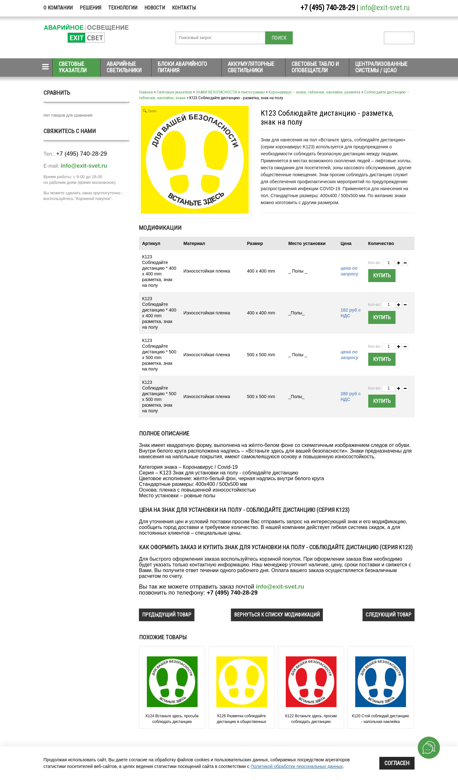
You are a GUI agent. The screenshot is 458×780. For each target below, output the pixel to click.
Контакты (184, 8)
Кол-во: (374, 263)
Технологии (122, 8)
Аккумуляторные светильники (251, 67)
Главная (146, 92)
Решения (90, 8)
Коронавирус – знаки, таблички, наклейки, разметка (314, 92)
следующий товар (388, 615)
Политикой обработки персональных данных (297, 766)
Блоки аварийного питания (182, 67)
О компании (58, 8)
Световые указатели (73, 67)
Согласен (396, 763)
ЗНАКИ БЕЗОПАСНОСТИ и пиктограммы (230, 92)
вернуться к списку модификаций (277, 615)
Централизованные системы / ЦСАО (381, 67)
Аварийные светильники (124, 67)
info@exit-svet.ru (385, 7)
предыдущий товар (166, 615)
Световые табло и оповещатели (315, 67)
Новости (154, 8)
